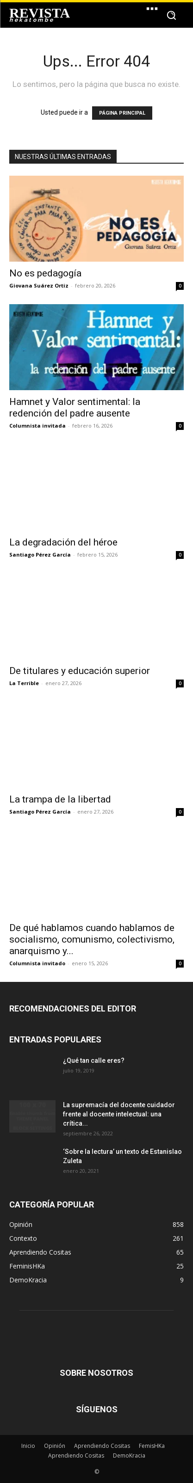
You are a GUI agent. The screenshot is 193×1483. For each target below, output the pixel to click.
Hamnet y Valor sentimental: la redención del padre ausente (74, 407)
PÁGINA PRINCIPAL (122, 113)
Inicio (28, 1446)
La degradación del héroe (63, 542)
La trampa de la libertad (60, 799)
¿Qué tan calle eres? (94, 1060)
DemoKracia (129, 1455)
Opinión (54, 1446)
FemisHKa (152, 1446)
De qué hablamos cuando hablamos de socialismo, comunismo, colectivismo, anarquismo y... (91, 939)
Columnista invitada (37, 425)
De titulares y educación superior (79, 670)
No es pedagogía (45, 273)
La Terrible (24, 683)
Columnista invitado (37, 963)
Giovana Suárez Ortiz (38, 285)
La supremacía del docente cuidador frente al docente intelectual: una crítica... (119, 1114)
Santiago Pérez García (40, 554)
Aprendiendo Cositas (102, 1446)
